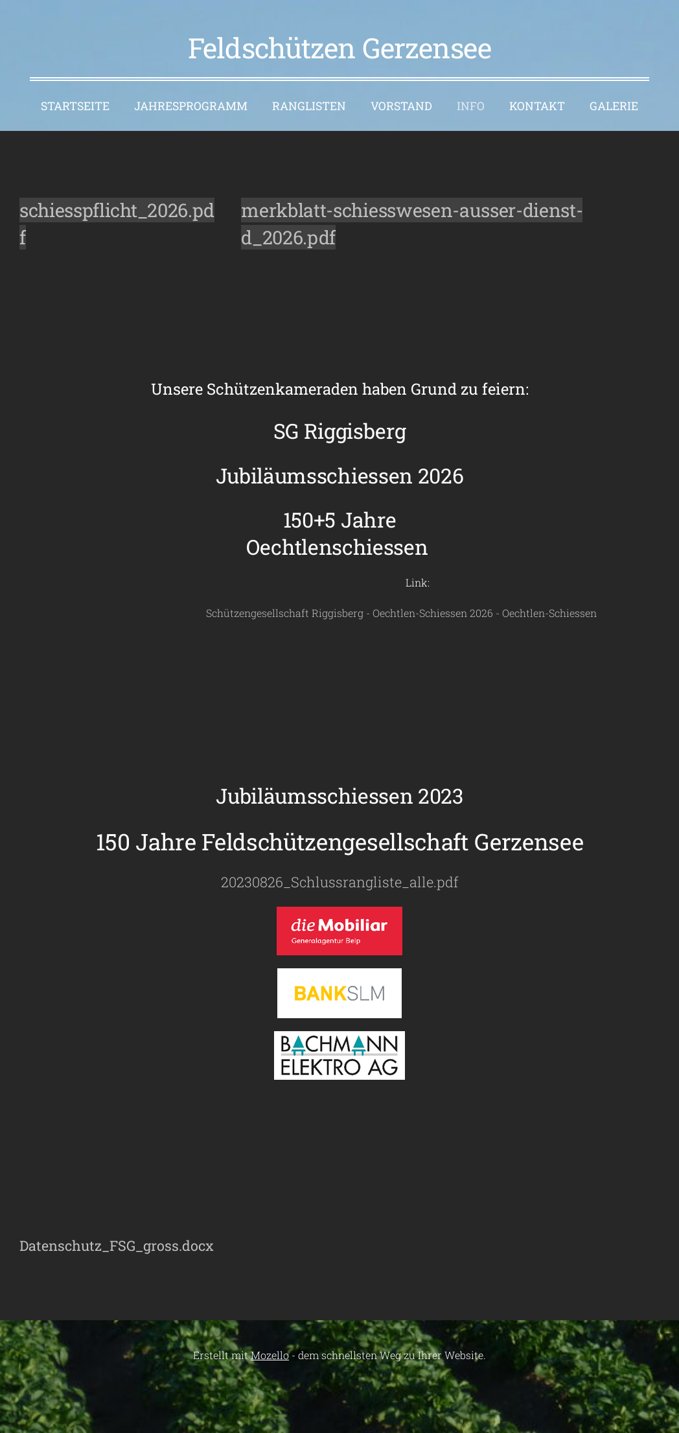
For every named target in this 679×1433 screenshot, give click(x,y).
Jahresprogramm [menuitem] (190, 106)
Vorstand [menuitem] (401, 106)
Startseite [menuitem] (75, 106)
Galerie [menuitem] (614, 106)
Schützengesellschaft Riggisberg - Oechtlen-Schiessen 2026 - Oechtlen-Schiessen (308, 613)
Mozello (270, 1355)
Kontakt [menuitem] (537, 106)
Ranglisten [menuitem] (309, 106)
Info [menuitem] (471, 106)
